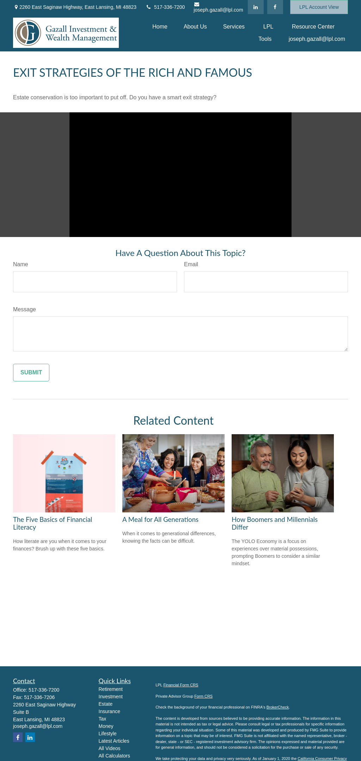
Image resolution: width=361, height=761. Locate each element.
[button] (159, 26)
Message (24, 309)
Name (20, 264)
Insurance (109, 711)
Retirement (111, 689)
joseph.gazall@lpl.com (218, 7)
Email (191, 264)
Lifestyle (108, 733)
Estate (106, 704)
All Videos (110, 748)
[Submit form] (31, 372)
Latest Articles (114, 741)
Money (106, 726)
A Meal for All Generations (160, 519)
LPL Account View (319, 7)
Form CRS (203, 696)
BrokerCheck (278, 707)
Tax (102, 719)
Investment (111, 696)
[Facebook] (275, 7)
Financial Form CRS (180, 685)
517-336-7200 (165, 7)
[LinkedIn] (256, 7)
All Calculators (114, 756)
